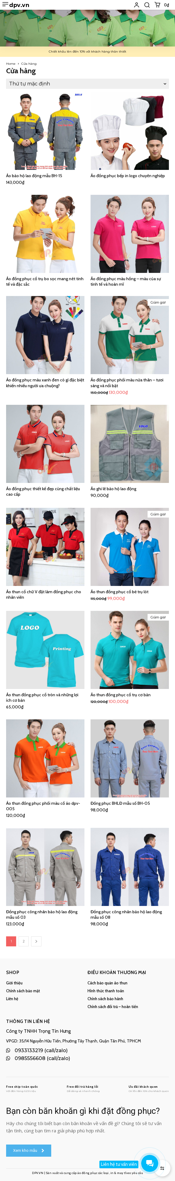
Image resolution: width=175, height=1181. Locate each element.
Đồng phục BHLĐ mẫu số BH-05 (120, 803)
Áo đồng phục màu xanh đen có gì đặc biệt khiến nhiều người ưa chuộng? (45, 382)
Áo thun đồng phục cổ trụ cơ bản (121, 694)
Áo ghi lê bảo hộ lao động (113, 488)
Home (11, 64)
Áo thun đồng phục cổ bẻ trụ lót (119, 591)
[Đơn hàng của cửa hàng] (87, 84)
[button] (147, 5)
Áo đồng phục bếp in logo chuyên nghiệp (128, 175)
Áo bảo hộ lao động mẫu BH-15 (34, 175)
